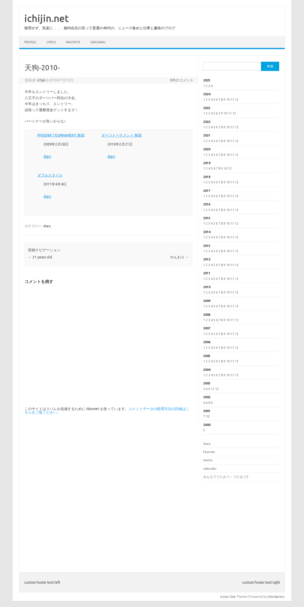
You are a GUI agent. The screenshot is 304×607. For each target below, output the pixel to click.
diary (47, 156)
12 (236, 99)
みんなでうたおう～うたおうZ (225, 476)
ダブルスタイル (49, 175)
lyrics (51, 42)
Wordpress (276, 596)
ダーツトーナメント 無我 (121, 135)
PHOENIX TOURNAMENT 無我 (60, 135)
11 (232, 99)
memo (208, 460)
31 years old (40, 257)
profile (30, 42)
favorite (73, 42)
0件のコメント (182, 80)
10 (228, 99)
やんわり (179, 257)
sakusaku (98, 42)
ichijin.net (46, 18)
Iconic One (228, 596)
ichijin (41, 80)
